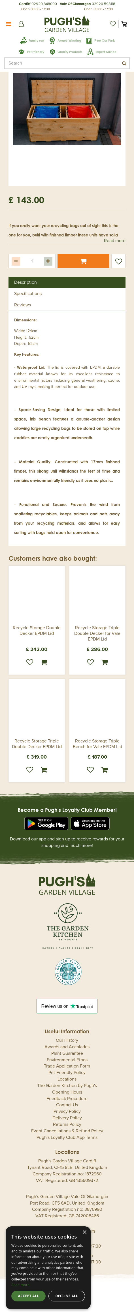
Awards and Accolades (67, 1047)
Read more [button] (115, 241)
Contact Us (67, 1105)
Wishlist (29, 662)
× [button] (84, 1232)
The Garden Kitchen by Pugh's (67, 1085)
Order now (44, 662)
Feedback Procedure (67, 1098)
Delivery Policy (67, 1118)
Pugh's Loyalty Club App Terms (67, 1137)
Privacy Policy (67, 1111)
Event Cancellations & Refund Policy (67, 1131)
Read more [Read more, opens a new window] (20, 1284)
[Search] (67, 63)
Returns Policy (67, 1124)
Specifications (28, 293)
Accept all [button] (28, 1295)
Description (25, 282)
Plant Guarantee (67, 1053)
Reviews (22, 305)
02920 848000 (44, 4)
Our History (67, 1040)
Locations (67, 1079)
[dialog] (48, 1267)
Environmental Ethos (67, 1060)
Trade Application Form (67, 1066)
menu (8, 24)
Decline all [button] (67, 1295)
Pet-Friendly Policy (67, 1072)
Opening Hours (67, 1092)
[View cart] (124, 24)
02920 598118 (103, 4)
